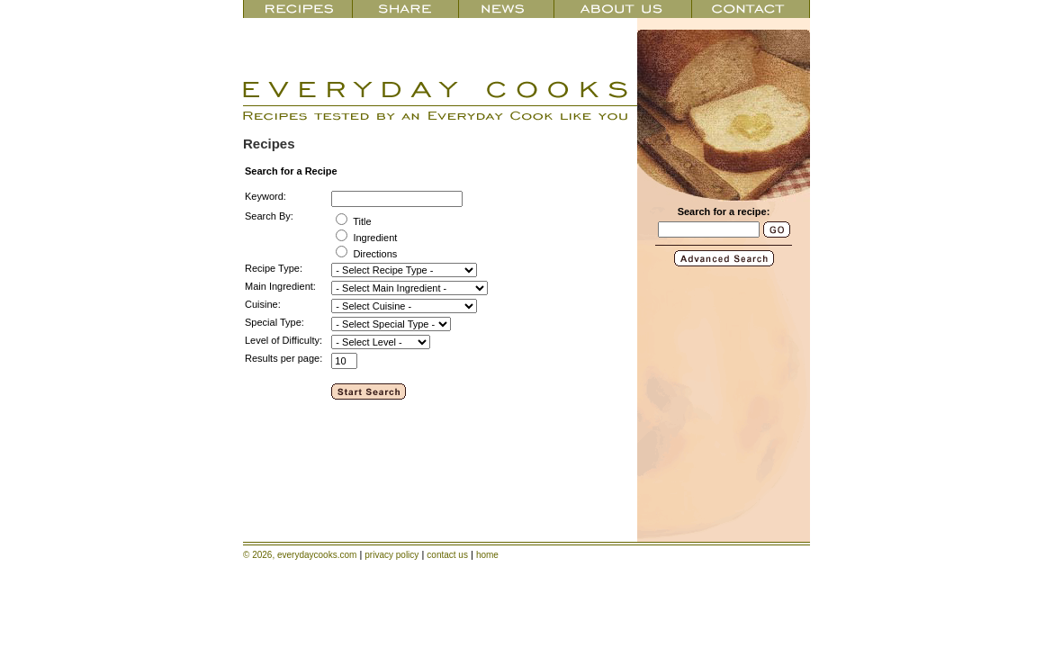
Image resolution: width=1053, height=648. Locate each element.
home (487, 555)
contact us (447, 555)
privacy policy (391, 555)
